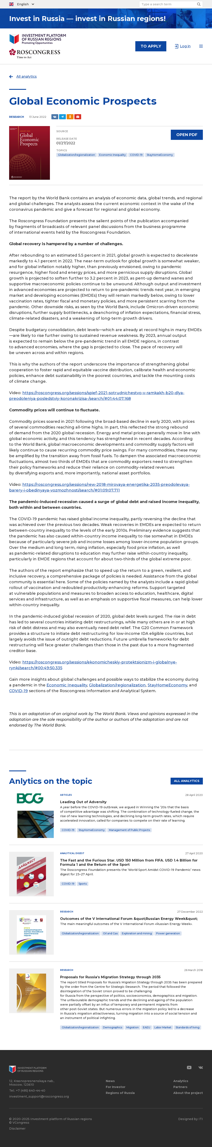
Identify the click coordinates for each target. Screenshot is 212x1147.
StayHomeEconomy (160, 154)
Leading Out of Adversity (83, 802)
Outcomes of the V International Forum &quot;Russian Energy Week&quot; (129, 919)
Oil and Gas (110, 933)
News (110, 1081)
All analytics (26, 76)
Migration (132, 1027)
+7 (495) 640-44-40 (30, 1090)
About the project (188, 1093)
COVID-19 (136, 154)
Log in (185, 46)
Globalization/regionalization (76, 154)
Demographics (112, 1027)
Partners (180, 1087)
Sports (83, 883)
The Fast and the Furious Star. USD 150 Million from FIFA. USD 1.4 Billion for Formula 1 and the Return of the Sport (129, 862)
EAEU (146, 1027)
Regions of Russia (120, 1093)
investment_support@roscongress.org (39, 1096)
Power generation (168, 933)
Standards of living (187, 1027)
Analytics (180, 1081)
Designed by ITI (190, 1119)
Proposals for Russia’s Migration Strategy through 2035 (110, 977)
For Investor (115, 1087)
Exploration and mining (137, 933)
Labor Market (162, 1027)
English (23, 4)
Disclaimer (17, 1128)
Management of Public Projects (129, 830)
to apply (151, 46)
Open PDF (186, 134)
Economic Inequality (112, 154)
